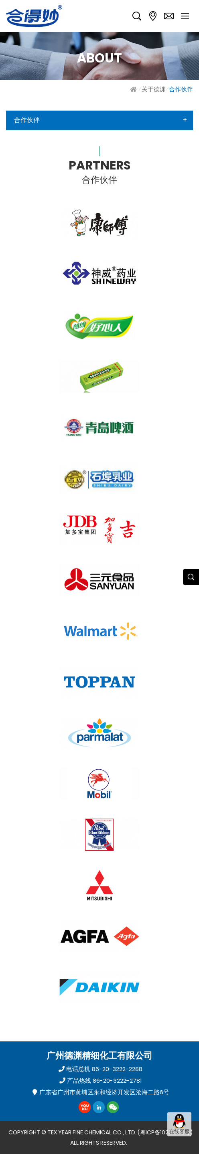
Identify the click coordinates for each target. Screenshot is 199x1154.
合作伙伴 (181, 89)
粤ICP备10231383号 (165, 1132)
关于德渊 (154, 89)
